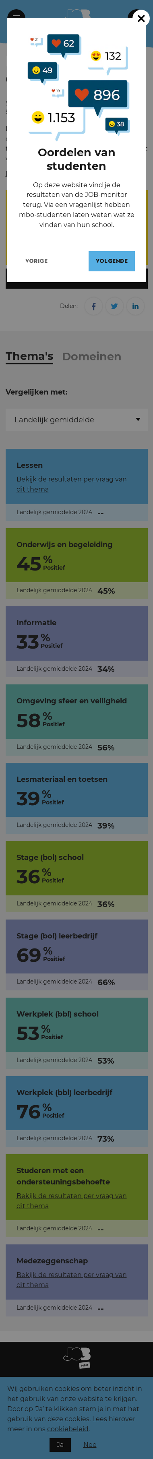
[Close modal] (141, 18)
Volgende (115, 261)
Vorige (40, 261)
